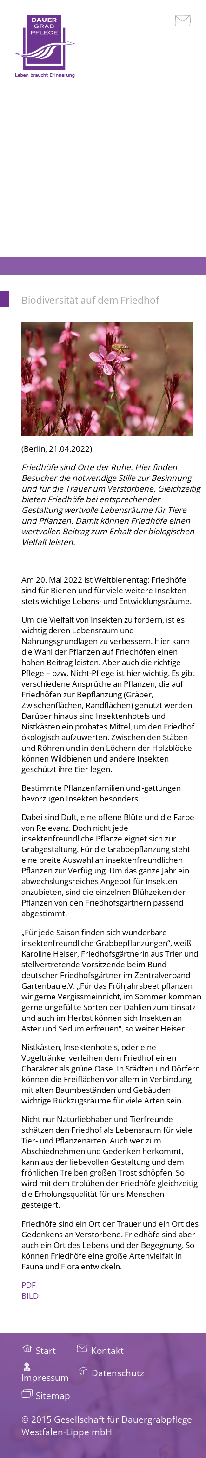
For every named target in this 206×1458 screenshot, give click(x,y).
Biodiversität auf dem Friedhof (90, 300)
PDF (29, 1285)
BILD (30, 1295)
